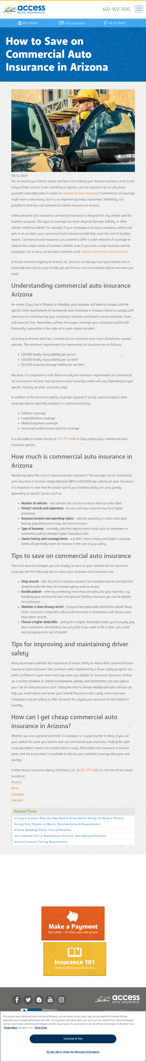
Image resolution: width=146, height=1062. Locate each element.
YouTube (50, 1000)
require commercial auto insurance (104, 252)
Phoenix (16, 782)
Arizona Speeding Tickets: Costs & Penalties (42, 830)
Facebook (17, 1000)
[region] (73, 1036)
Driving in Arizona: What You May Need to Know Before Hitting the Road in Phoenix (69, 818)
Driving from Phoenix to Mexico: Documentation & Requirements (57, 824)
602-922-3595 (116, 9)
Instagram (61, 1000)
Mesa (14, 788)
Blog (39, 1000)
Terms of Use (40, 1028)
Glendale (17, 800)
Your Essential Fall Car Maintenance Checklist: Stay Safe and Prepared (60, 836)
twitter (28, 1000)
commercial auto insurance (80, 193)
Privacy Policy (10, 1028)
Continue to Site (73, 1038)
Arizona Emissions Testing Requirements (40, 842)
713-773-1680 (66, 439)
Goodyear (18, 794)
